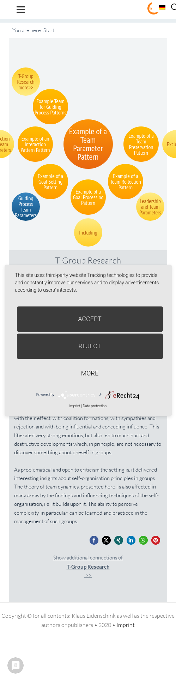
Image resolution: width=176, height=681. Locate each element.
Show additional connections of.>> (88, 566)
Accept (90, 318)
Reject (89, 346)
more (89, 373)
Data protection (95, 406)
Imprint (125, 624)
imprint (74, 406)
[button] (94, 540)
